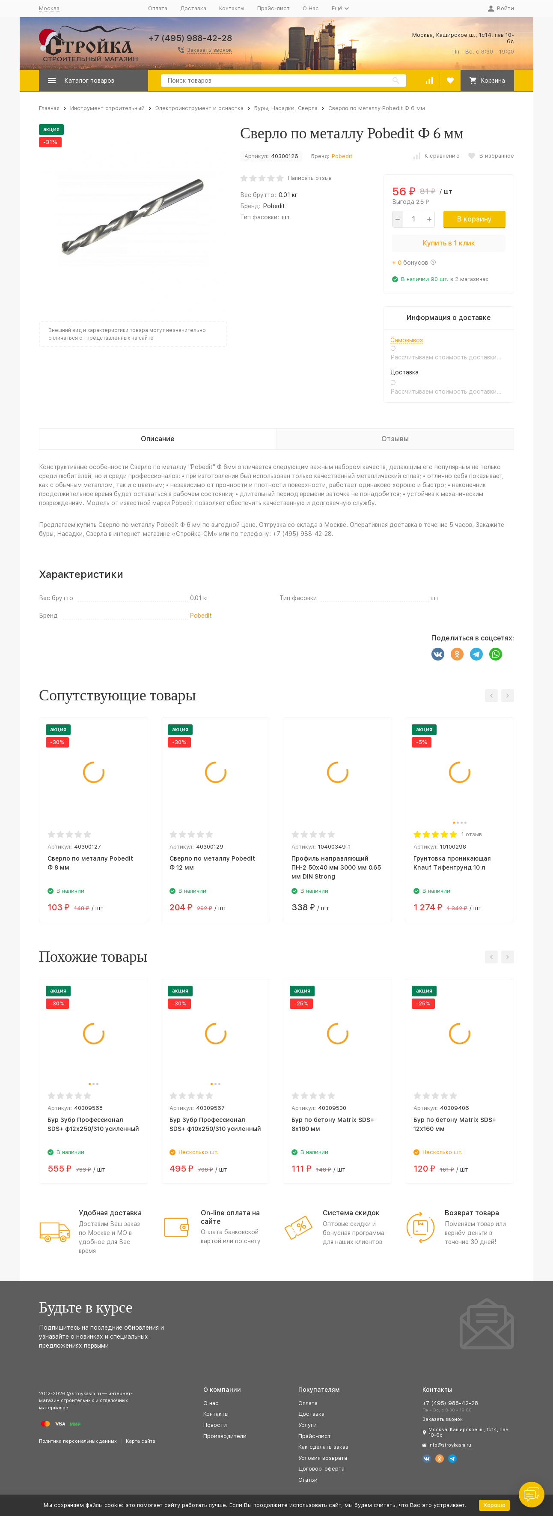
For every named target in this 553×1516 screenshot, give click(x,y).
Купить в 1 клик (449, 243)
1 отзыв (471, 834)
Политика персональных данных (78, 1441)
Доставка (193, 8)
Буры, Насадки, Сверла (286, 108)
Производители (225, 1436)
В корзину (474, 219)
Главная (49, 108)
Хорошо (494, 1505)
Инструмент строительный (107, 108)
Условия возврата (322, 1458)
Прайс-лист (273, 8)
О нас (211, 1403)
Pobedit (342, 156)
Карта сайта (140, 1441)
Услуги (307, 1425)
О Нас (311, 8)
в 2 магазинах (469, 279)
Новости (215, 1425)
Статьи (308, 1480)
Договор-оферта (321, 1468)
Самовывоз (406, 340)
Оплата (157, 8)
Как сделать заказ (323, 1447)
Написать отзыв (310, 178)
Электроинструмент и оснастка (199, 108)
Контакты (231, 8)
